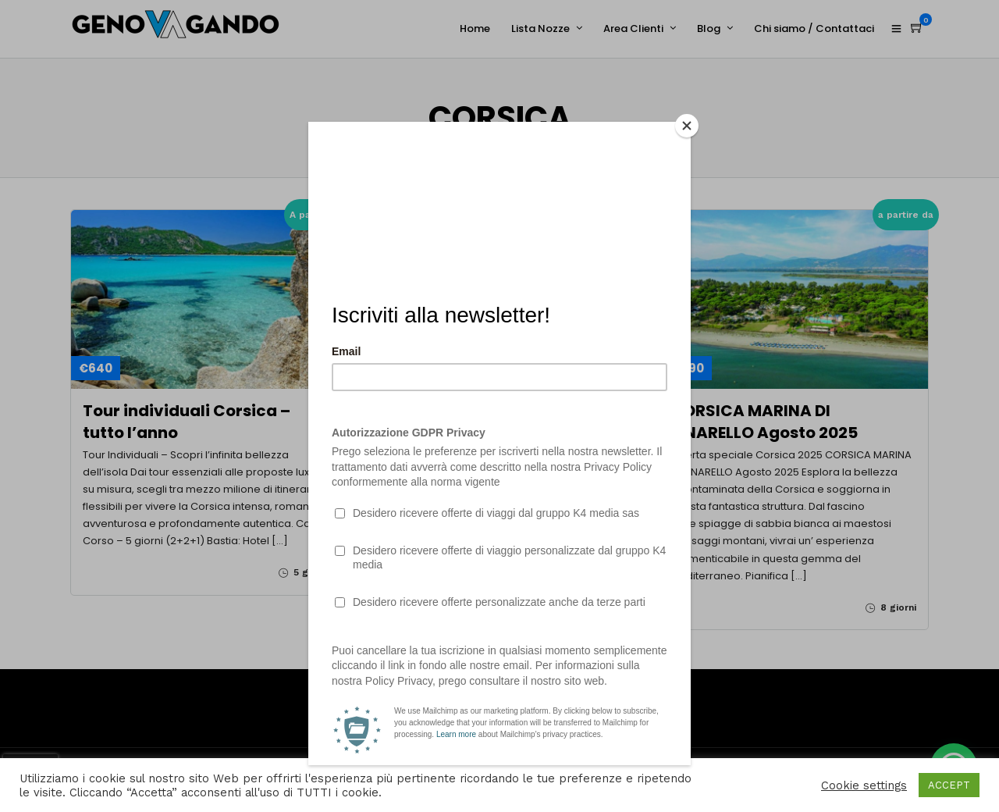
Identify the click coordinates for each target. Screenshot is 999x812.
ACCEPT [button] (949, 785)
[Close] (687, 125)
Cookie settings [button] (864, 785)
